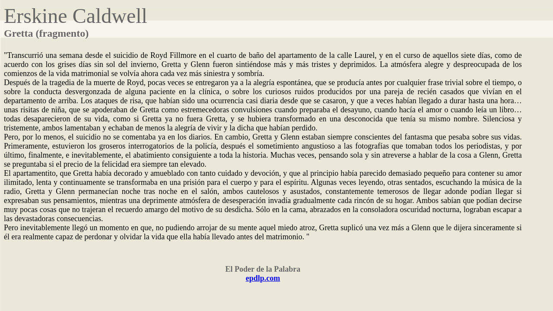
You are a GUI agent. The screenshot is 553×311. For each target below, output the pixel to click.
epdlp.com (263, 278)
